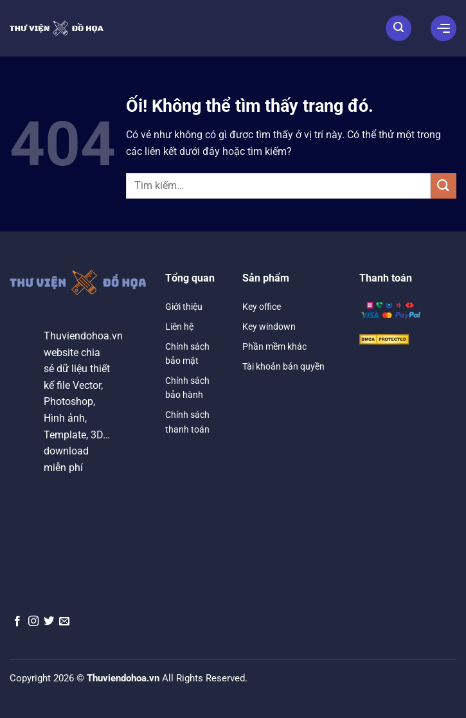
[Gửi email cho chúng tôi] (64, 621)
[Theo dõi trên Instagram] (33, 621)
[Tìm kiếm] (398, 28)
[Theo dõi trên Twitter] (49, 621)
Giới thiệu (183, 306)
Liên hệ (179, 326)
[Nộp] (443, 185)
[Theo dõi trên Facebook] (17, 621)
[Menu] (443, 28)
